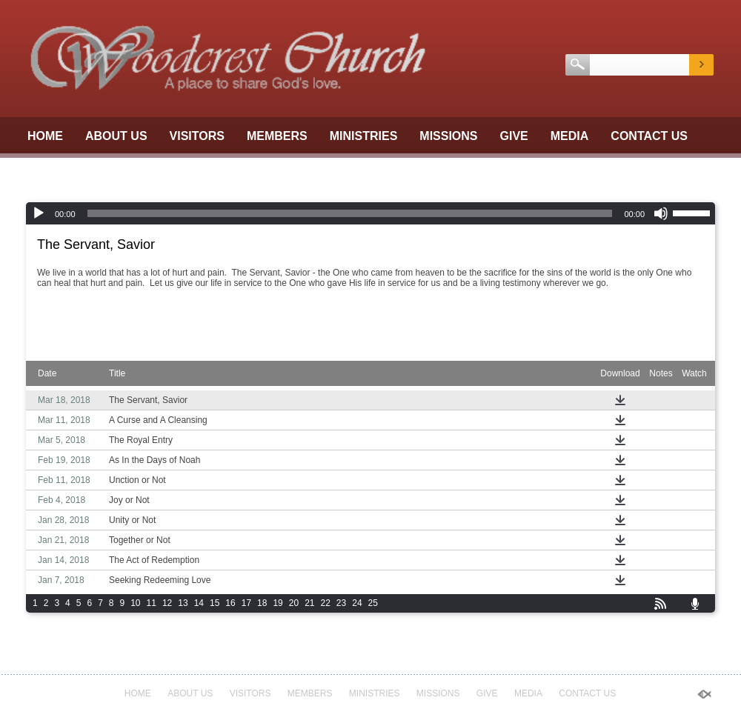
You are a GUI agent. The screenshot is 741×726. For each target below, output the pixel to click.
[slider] (350, 213)
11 (151, 603)
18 (262, 603)
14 (199, 603)
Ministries (364, 136)
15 (214, 603)
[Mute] (661, 213)
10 (135, 603)
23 (341, 603)
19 (277, 603)
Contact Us (649, 136)
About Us (116, 136)
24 (357, 603)
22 (325, 603)
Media (570, 136)
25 (373, 603)
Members (277, 136)
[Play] (38, 213)
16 (230, 603)
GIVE (514, 136)
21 (309, 603)
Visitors (197, 136)
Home (45, 136)
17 (246, 603)
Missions (448, 136)
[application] (370, 213)
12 (167, 603)
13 (182, 603)
